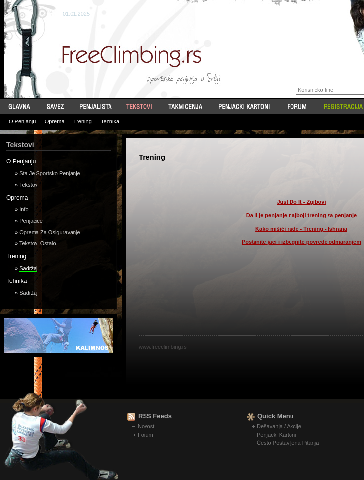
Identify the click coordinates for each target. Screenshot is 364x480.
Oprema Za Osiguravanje (49, 232)
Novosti (147, 426)
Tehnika (110, 121)
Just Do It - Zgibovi (301, 202)
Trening (82, 121)
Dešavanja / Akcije (279, 426)
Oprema (55, 121)
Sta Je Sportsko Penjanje (49, 173)
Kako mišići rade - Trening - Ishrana (301, 229)
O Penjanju (22, 121)
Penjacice (31, 221)
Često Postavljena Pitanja (288, 443)
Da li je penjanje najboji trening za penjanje (301, 215)
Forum (145, 435)
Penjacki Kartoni (276, 435)
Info (23, 209)
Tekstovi (29, 185)
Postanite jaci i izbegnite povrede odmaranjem (301, 242)
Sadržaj (28, 268)
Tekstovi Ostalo (37, 243)
